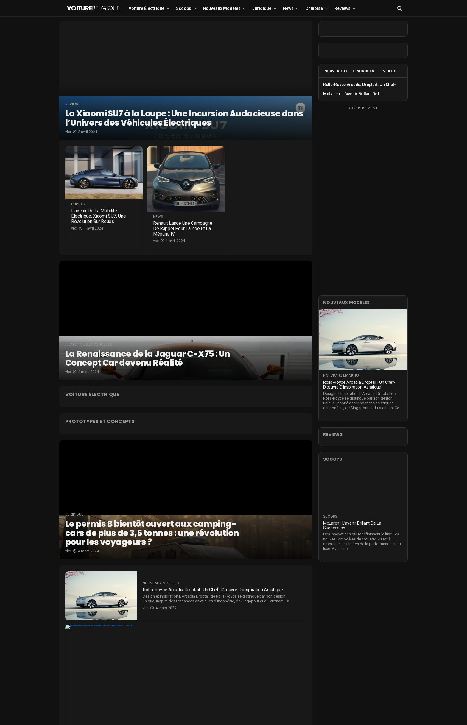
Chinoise (314, 8)
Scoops (183, 8)
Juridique (261, 8)
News (288, 8)
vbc (68, 132)
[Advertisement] (363, 200)
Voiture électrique (146, 8)
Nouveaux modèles (222, 8)
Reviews (342, 8)
